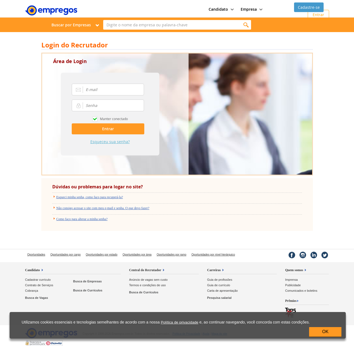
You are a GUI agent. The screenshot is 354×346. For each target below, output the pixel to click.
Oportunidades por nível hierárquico (213, 254)
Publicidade (293, 285)
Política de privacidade (179, 322)
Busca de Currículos (87, 290)
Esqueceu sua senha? (110, 141)
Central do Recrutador (145, 270)
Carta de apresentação (222, 290)
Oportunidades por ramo (171, 254)
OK (325, 331)
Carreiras (214, 270)
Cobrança (31, 290)
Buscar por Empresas (71, 24)
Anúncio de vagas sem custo (148, 279)
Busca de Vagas (36, 297)
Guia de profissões (219, 279)
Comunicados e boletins (301, 290)
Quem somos (294, 270)
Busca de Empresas (87, 281)
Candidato (32, 270)
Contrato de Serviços (39, 285)
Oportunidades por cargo (65, 254)
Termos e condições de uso (147, 285)
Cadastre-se (309, 7)
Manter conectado (114, 119)
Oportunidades (36, 254)
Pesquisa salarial (219, 297)
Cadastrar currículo (38, 279)
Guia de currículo (218, 285)
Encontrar (246, 25)
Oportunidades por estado (101, 254)
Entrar (318, 14)
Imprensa (291, 279)
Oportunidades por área (137, 254)
